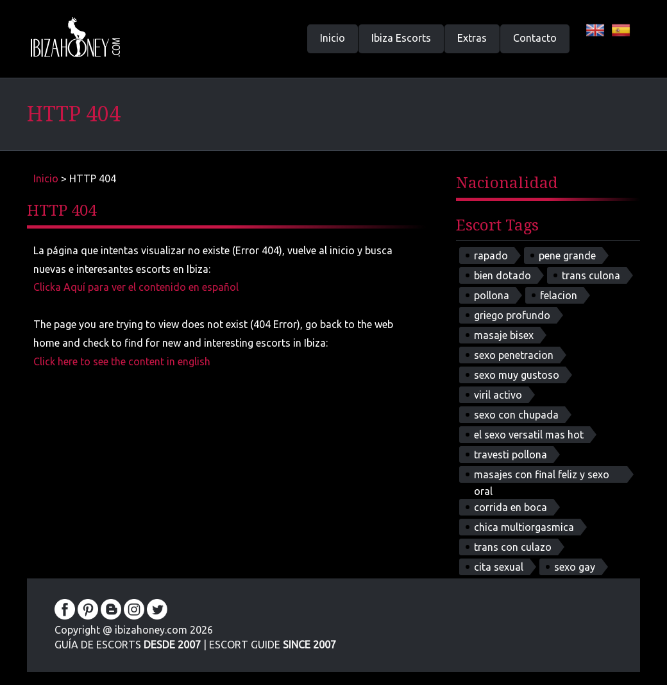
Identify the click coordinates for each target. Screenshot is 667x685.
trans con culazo (513, 547)
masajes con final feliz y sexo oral (541, 476)
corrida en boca (510, 507)
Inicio (332, 38)
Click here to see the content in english (121, 361)
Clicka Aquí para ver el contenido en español (136, 287)
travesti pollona (510, 454)
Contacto (535, 38)
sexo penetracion (513, 355)
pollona (491, 295)
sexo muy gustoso (516, 375)
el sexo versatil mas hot (529, 434)
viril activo (498, 395)
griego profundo (512, 315)
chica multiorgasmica (524, 527)
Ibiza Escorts (401, 38)
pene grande (567, 255)
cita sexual (498, 567)
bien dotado (502, 275)
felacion (558, 295)
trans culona (591, 275)
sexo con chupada (516, 415)
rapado (491, 255)
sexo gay (574, 567)
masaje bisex (504, 335)
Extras (472, 38)
